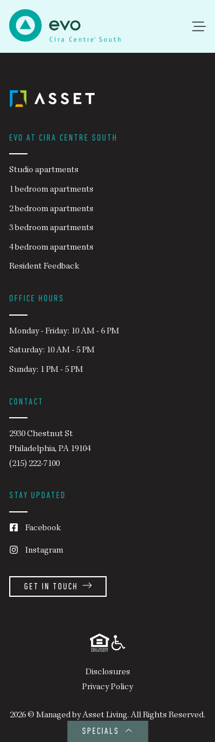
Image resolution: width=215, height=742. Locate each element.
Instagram (36, 551)
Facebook (35, 529)
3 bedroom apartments (51, 228)
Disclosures (107, 672)
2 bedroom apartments (51, 209)
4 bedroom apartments (51, 247)
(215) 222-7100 (34, 464)
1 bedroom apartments (51, 190)
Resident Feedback (44, 266)
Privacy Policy (107, 687)
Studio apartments (44, 170)
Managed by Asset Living (81, 715)
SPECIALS (107, 732)
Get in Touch (58, 587)
